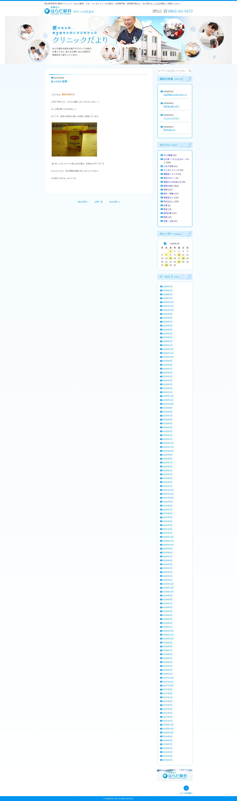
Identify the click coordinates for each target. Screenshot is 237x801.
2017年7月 (167, 697)
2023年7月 (167, 415)
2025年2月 (167, 341)
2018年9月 (167, 642)
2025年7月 (167, 322)
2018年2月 (167, 670)
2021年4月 (167, 521)
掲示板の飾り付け (171, 106)
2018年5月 (167, 658)
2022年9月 (167, 455)
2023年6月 (167, 419)
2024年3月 (167, 384)
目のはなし (168, 201)
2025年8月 (167, 318)
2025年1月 (167, 345)
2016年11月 (168, 728)
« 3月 (165, 243)
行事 (165, 205)
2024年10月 (168, 357)
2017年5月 (167, 705)
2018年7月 (167, 650)
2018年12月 (168, 631)
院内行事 (167, 213)
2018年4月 (167, 662)
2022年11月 (168, 447)
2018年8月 (167, 646)
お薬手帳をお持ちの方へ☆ (175, 95)
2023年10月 (168, 404)
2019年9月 (167, 595)
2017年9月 (167, 689)
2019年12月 (168, 584)
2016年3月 (167, 760)
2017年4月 (167, 709)
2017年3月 (167, 713)
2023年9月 (167, 408)
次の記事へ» (114, 202)
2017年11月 (168, 682)
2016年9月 (167, 736)
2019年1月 (167, 627)
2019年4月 (167, 615)
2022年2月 (167, 482)
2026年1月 (167, 298)
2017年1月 (167, 721)
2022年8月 (167, 459)
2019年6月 (167, 607)
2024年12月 (168, 349)
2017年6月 (167, 701)
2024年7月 (167, 369)
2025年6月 (167, 326)
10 (179, 255)
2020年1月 (167, 580)
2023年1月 (167, 439)
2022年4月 (167, 474)
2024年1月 (167, 392)
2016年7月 (167, 744)
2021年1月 (167, 533)
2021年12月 (168, 490)
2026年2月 (167, 294)
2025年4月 (167, 333)
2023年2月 (167, 435)
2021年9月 (167, 502)
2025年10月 (168, 310)
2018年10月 (168, 639)
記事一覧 (99, 202)
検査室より (168, 197)
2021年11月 (168, 494)
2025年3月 (167, 337)
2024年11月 (168, 353)
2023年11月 (168, 400)
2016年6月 (167, 748)
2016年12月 (168, 725)
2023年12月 (168, 396)
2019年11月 (168, 588)
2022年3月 (167, 478)
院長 (165, 217)
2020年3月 (167, 572)
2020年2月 (167, 576)
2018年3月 (167, 666)
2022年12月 (168, 443)
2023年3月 (167, 431)
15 (170, 258)
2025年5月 (167, 329)
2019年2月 (167, 623)
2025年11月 (168, 306)
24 (179, 262)
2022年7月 (167, 462)
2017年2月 (167, 717)
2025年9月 (167, 314)
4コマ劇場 (168, 155)
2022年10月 (168, 451)
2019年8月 (167, 599)
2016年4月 (167, 756)
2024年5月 (167, 376)
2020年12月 (168, 537)
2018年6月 (167, 654)
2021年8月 (167, 506)
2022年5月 (167, 470)
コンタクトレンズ (171, 170)
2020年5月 (167, 564)
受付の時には (169, 130)
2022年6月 (167, 466)
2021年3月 (167, 525)
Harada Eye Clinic (111, 798)
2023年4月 (167, 427)
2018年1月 (167, 674)
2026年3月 (167, 290)
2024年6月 (167, 373)
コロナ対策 (168, 166)
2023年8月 (167, 412)
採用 (165, 189)
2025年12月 (168, 302)
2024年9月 (167, 361)
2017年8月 (167, 693)
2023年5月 (167, 423)
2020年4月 (167, 568)
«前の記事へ (82, 202)
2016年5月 (167, 752)
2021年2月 (167, 529)
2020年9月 (167, 548)
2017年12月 (168, 678)
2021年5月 (167, 517)
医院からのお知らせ (172, 182)
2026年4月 (167, 286)
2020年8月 (167, 552)
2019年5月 (167, 611)
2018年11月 (168, 635)
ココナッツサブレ (171, 118)
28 (166, 265)
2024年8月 (167, 365)
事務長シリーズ (170, 174)
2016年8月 (167, 740)
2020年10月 (168, 545)
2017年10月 (168, 685)
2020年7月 (167, 556)
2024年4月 (167, 380)
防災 (165, 209)
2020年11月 (168, 541)
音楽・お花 (168, 221)
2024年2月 (167, 388)
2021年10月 (168, 498)
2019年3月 (167, 619)
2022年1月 (167, 486)
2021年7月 (167, 509)
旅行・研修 (168, 193)
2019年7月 (167, 603)
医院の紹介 (168, 186)
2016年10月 (168, 732)
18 (183, 258)
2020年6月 (167, 560)
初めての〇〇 (169, 178)
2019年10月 (168, 592)
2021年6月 (167, 513)
